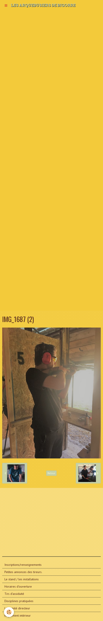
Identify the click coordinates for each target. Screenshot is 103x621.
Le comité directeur (17, 608)
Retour (51, 473)
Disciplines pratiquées (18, 601)
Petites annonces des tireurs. (23, 572)
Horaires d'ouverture (18, 586)
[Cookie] (9, 612)
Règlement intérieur (17, 615)
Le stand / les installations (21, 579)
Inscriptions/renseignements (23, 565)
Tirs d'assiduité (14, 594)
